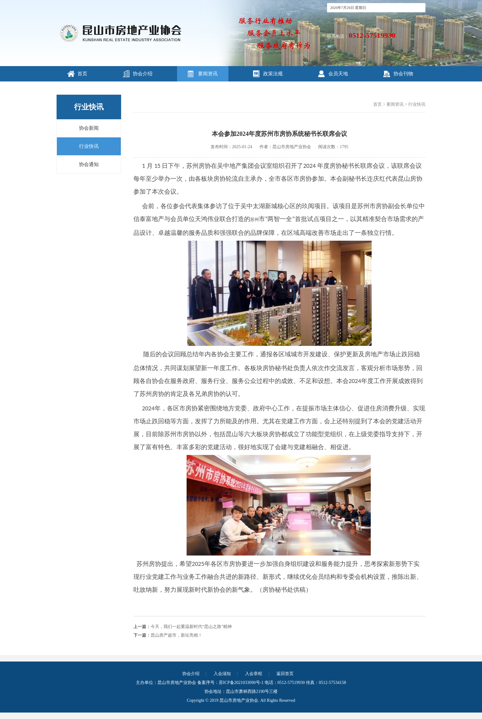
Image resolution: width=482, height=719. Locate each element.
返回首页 (285, 673)
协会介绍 (142, 73)
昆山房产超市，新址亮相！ (176, 635)
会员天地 (338, 73)
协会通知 (89, 164)
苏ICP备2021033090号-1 (241, 682)
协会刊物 (403, 73)
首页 (82, 73)
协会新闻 (89, 128)
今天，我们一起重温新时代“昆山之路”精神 (191, 626)
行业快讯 (89, 146)
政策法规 (273, 73)
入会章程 (253, 673)
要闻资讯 (208, 73)
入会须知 (222, 673)
